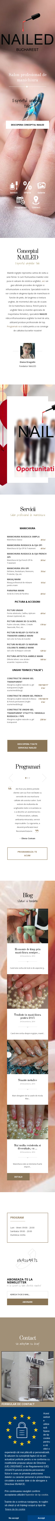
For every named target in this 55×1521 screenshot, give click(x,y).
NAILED (27, 32)
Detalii (18, 1176)
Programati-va (14, 326)
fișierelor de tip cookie (36, 1494)
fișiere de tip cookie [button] (15, 1509)
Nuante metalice (27, 1080)
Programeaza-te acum (27, 853)
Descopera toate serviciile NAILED (27, 746)
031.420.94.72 (27, 1260)
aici (43, 281)
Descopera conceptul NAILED (27, 124)
